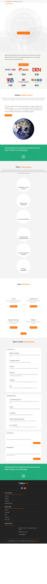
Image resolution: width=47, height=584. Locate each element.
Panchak (12, 366)
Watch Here (23, 64)
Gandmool (12, 380)
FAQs (6, 514)
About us (7, 510)
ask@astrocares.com (22, 531)
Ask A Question (13, 425)
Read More (13, 306)
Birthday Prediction (14, 353)
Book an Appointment (23, 33)
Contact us (7, 517)
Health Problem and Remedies (17, 419)
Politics (11, 407)
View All (23, 333)
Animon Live (36, 540)
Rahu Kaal (12, 372)
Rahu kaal (7, 496)
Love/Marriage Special (15, 399)
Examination (13, 413)
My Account (7, 519)
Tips (11, 386)
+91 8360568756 (22, 534)
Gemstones (7, 512)
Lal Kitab (17, 108)
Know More (8, 115)
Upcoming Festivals (14, 360)
